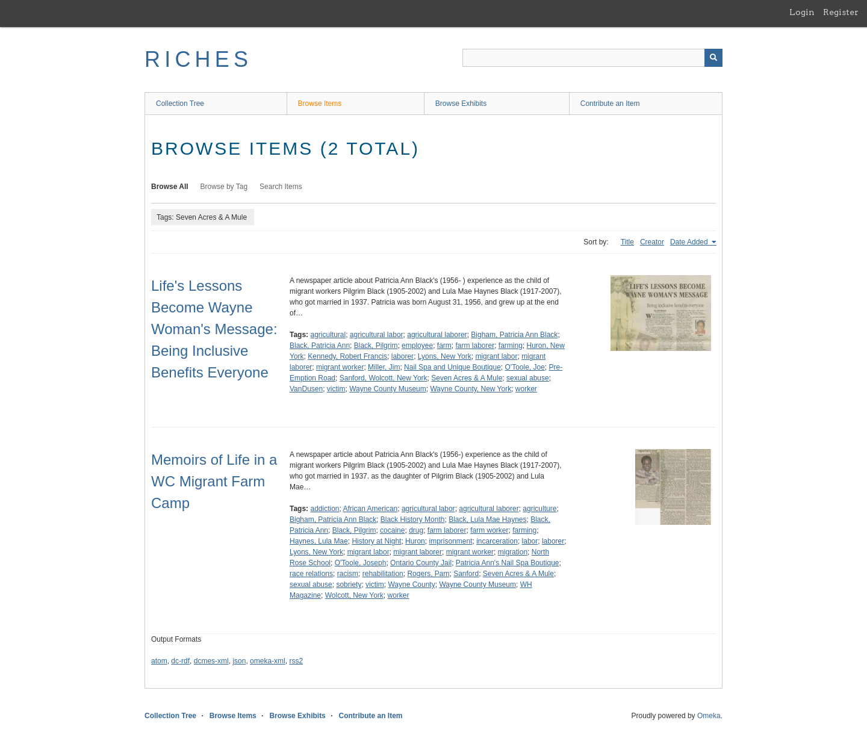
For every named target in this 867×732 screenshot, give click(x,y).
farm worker (489, 530)
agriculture (539, 508)
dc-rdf (180, 661)
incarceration (497, 541)
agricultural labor (376, 334)
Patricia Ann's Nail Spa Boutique (507, 563)
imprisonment (450, 541)
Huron (415, 541)
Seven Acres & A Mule (466, 378)
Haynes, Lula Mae (319, 541)
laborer (402, 356)
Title (627, 242)
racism (347, 573)
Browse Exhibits (460, 103)
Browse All (169, 186)
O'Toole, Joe (525, 367)
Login (802, 12)
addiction (324, 508)
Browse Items (320, 103)
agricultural (328, 334)
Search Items (280, 186)
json (239, 661)
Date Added (690, 242)
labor (530, 541)
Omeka (709, 716)
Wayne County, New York (470, 389)
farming (511, 345)
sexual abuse (527, 378)
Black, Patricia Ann (320, 345)
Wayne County (411, 584)
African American (370, 508)
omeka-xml (267, 661)
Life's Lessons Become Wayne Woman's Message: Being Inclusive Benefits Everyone (214, 329)
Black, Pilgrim (376, 345)
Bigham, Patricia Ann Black (514, 334)
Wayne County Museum (387, 389)
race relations (311, 573)
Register (841, 12)
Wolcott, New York (354, 595)
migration (512, 552)
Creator (652, 242)
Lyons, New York (444, 356)
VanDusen (306, 389)
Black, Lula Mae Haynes (487, 519)
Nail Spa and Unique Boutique (452, 367)
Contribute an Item (610, 103)
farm (444, 345)
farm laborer (474, 345)
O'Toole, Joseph (361, 563)
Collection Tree (180, 103)
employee (417, 345)
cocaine (392, 530)
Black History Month (413, 519)
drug (416, 530)
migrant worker (340, 367)
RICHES (198, 59)
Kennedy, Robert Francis (347, 356)
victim (336, 389)
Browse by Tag (224, 186)
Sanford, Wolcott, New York (383, 378)
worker (526, 389)
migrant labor (496, 356)
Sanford (466, 573)
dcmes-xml (211, 661)
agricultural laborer (437, 334)
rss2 (296, 661)
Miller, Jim (384, 367)
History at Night (376, 541)
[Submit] (713, 58)
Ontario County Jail (421, 563)
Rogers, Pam (428, 573)
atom (159, 661)
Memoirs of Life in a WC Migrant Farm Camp (214, 481)
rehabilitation (382, 573)
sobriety (348, 584)
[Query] (592, 58)
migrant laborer (417, 552)
